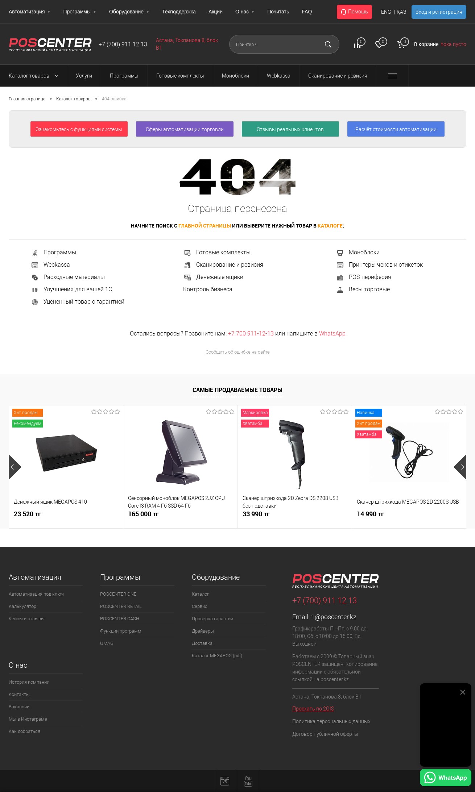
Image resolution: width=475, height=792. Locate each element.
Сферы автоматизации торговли (185, 129)
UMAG (106, 643)
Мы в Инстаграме (28, 719)
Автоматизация (29, 11)
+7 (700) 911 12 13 (123, 44)
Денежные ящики (213, 277)
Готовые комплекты (217, 252)
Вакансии (19, 706)
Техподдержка (179, 11)
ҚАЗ (401, 12)
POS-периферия (363, 277)
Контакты (19, 694)
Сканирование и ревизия (223, 264)
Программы (79, 11)
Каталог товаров (35, 76)
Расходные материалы (67, 277)
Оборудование (129, 11)
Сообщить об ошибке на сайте (238, 352)
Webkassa (50, 264)
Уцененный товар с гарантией (77, 301)
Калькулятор (22, 606)
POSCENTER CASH (119, 618)
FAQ (307, 11)
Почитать (278, 11)
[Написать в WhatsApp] (445, 778)
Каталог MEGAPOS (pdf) (217, 655)
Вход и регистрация (439, 12)
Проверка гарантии (212, 618)
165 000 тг (143, 514)
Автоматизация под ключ (36, 594)
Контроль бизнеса (207, 289)
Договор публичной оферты (325, 734)
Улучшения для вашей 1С (71, 289)
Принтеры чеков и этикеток (379, 264)
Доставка (202, 643)
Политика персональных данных (331, 721)
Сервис (199, 606)
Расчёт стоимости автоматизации (396, 129)
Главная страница (27, 98)
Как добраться (24, 731)
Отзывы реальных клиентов (290, 129)
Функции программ (120, 631)
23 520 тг (27, 514)
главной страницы (204, 225)
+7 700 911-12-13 (251, 333)
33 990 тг (256, 514)
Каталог (200, 594)
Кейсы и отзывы (27, 618)
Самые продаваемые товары (237, 390)
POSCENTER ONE (118, 594)
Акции (215, 11)
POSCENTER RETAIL (121, 606)
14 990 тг (370, 514)
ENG (386, 12)
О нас (245, 11)
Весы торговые (363, 289)
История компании (29, 682)
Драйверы (203, 631)
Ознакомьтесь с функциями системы (79, 129)
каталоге (330, 225)
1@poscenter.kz (333, 617)
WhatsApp (332, 333)
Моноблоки (358, 252)
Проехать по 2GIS (313, 709)
